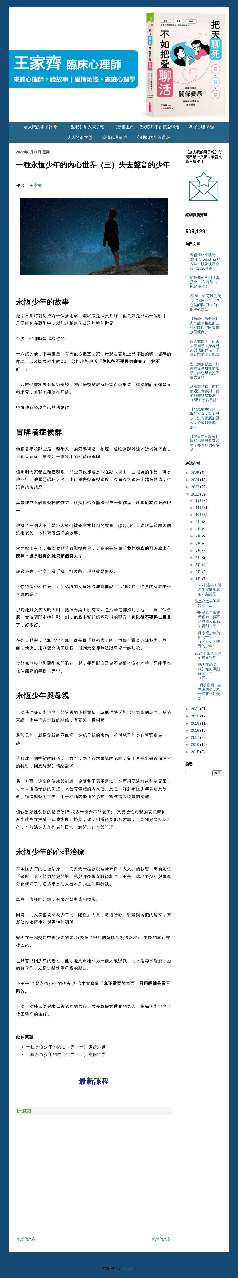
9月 (198, 522)
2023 (195, 487)
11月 (199, 508)
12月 (199, 500)
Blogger (128, 1268)
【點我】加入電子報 (85, 127)
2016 (195, 745)
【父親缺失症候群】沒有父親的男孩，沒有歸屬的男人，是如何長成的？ (204, 418)
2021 (195, 709)
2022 (195, 494)
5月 (198, 550)
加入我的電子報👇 (41, 127)
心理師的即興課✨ (154, 137)
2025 (195, 473)
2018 (195, 730)
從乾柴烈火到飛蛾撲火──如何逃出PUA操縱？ (204, 282)
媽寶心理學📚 (201, 127)
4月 (198, 557)
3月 (198, 565)
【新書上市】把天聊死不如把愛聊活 (146, 127)
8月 (198, 529)
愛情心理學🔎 (115, 137)
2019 (195, 723)
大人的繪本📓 (80, 137)
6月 (198, 543)
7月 (198, 536)
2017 (195, 737)
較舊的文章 (161, 1239)
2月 (198, 572)
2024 (195, 480)
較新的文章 (26, 1239)
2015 (195, 752)
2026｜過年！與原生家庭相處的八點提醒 (208, 589)
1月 (198, 579)
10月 (199, 515)
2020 (195, 716)
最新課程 (93, 1081)
